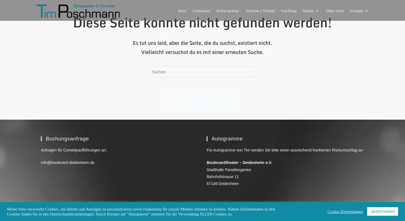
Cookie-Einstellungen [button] (345, 211)
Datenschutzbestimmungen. (72, 214)
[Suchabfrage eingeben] (202, 71)
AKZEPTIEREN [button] (382, 211)
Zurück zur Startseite (202, 100)
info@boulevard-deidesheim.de (67, 162)
